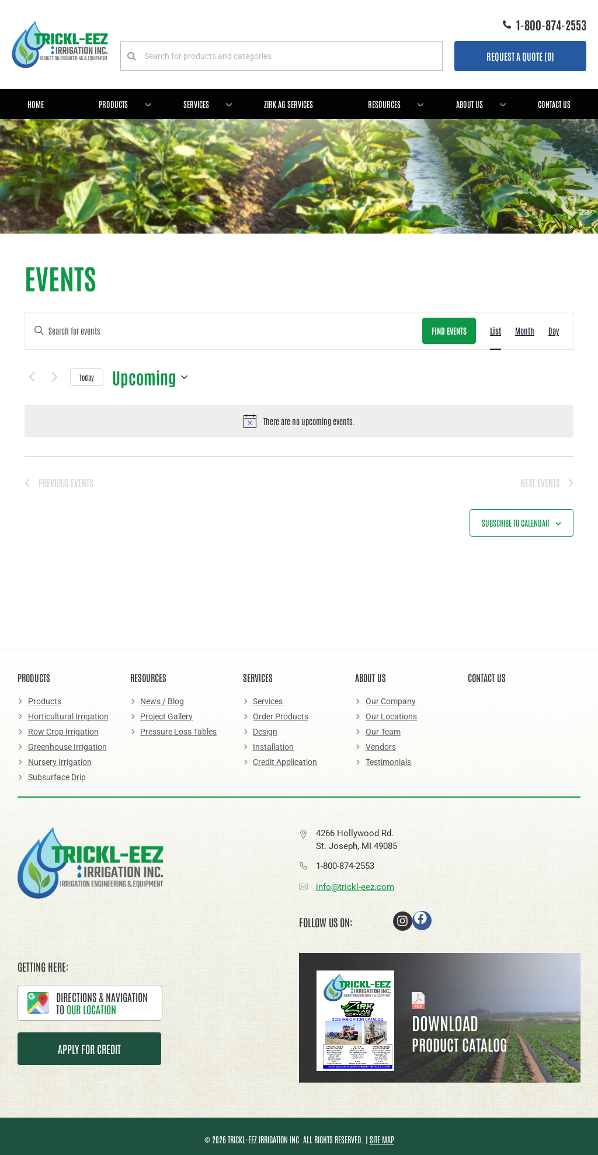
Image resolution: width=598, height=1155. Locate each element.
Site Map (382, 1139)
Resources (392, 102)
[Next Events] (54, 377)
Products (121, 102)
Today (86, 377)
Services (204, 102)
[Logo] (60, 44)
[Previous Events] (32, 377)
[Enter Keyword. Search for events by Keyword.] (223, 330)
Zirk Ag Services (288, 104)
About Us (477, 102)
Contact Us (554, 104)
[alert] (299, 421)
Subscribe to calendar (515, 522)
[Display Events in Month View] (524, 330)
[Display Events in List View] (495, 330)
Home (35, 104)
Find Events (449, 330)
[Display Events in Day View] (553, 330)
